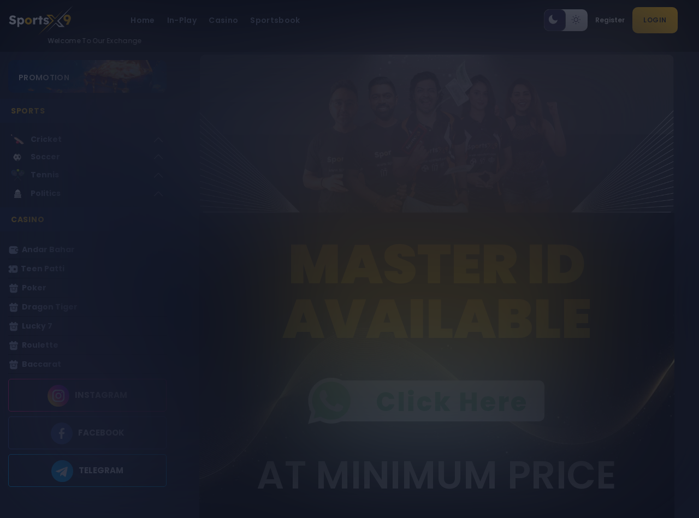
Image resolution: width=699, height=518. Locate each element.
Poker (27, 288)
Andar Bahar (41, 249)
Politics (36, 193)
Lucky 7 (30, 326)
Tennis (35, 175)
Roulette (33, 345)
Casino (223, 20)
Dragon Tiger (43, 307)
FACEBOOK (101, 433)
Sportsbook (275, 20)
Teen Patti (36, 268)
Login (655, 20)
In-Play (182, 20)
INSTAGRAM (101, 395)
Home (143, 20)
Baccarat (34, 364)
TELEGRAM (101, 470)
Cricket (36, 139)
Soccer (35, 157)
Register (610, 20)
